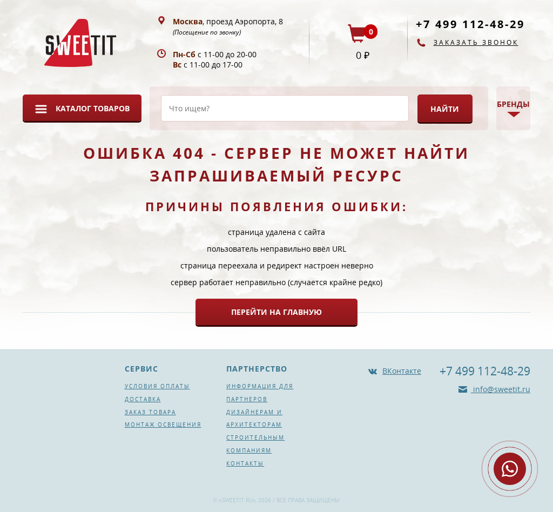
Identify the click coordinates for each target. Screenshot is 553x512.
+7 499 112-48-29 (470, 24)
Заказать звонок (476, 42)
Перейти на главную (276, 312)
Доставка (143, 399)
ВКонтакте (401, 371)
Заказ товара (150, 412)
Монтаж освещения (163, 424)
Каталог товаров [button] (93, 108)
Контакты (245, 463)
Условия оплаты (157, 386)
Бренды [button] (513, 104)
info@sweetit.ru (500, 389)
